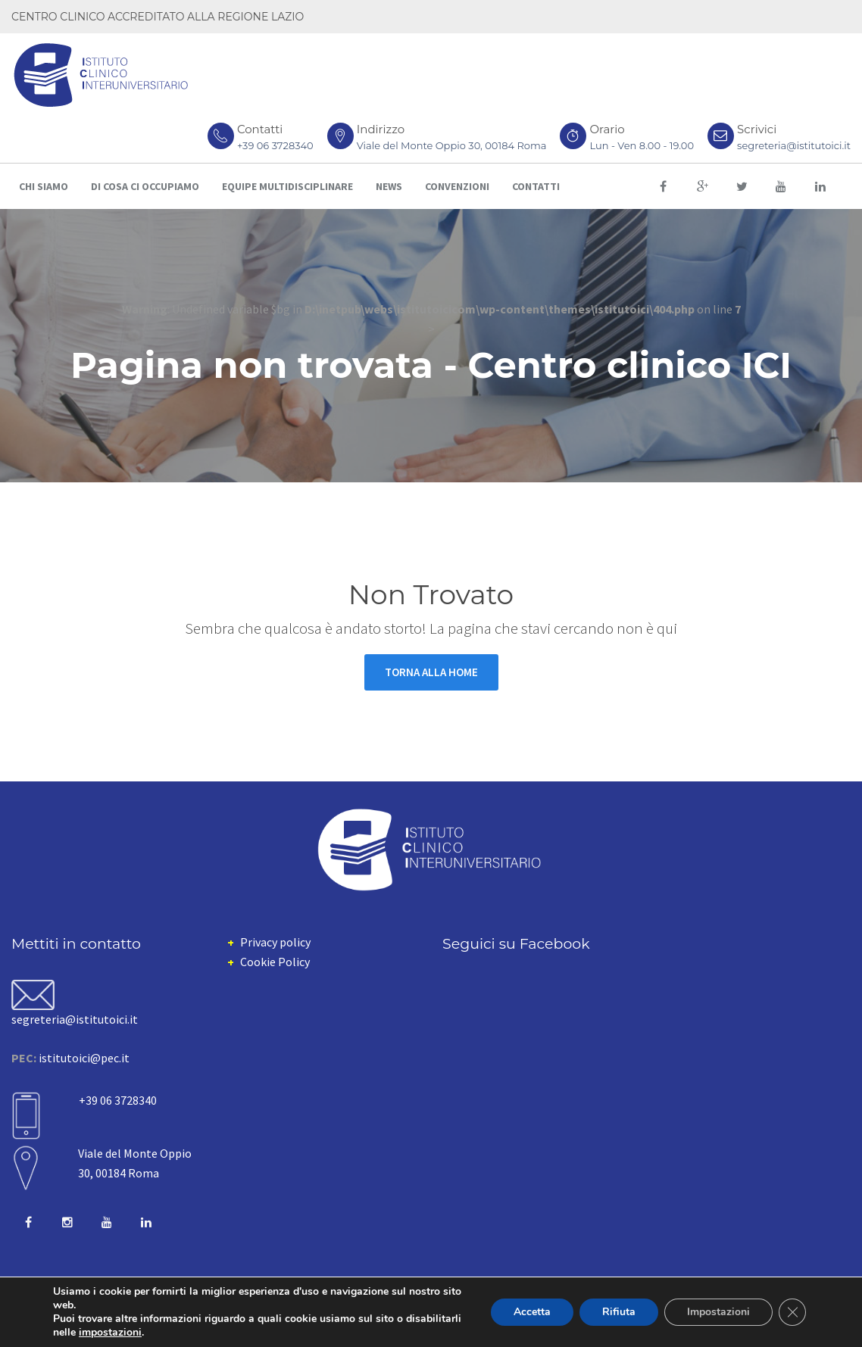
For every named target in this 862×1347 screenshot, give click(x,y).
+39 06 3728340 (275, 145)
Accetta (532, 1312)
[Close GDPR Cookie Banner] (792, 1312)
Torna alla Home (431, 672)
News (389, 186)
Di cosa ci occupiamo (145, 186)
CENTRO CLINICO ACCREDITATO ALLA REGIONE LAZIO (157, 16)
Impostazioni (718, 1312)
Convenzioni (457, 186)
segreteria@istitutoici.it (794, 145)
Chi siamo (43, 186)
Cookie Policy (275, 961)
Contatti (536, 186)
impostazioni (110, 1332)
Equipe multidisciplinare (287, 186)
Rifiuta (619, 1312)
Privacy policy (275, 941)
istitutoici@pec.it (84, 1057)
